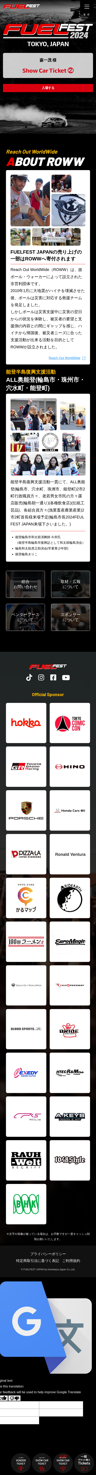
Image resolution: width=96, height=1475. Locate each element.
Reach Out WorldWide (64, 358)
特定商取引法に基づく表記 (37, 1261)
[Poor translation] (14, 1398)
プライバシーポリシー (48, 1254)
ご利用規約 (71, 1261)
